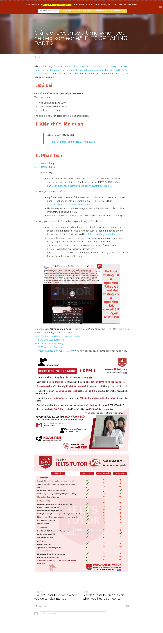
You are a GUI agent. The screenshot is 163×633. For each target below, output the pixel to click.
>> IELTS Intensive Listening (49, 340)
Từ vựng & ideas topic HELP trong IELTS (73, 141)
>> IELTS (39, 347)
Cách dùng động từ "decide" (101, 234)
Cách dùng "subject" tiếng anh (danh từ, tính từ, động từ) (82, 186)
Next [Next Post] (85, 592)
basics (61, 245)
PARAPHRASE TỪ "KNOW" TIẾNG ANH (70, 204)
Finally (50, 249)
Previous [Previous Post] (38, 592)
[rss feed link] (127, 606)
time (65, 215)
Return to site (41, 606)
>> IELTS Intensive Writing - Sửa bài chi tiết (57, 336)
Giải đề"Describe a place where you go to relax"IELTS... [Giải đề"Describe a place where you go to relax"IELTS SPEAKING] (56, 596)
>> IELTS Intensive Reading (48, 343)
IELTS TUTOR (41, 163)
